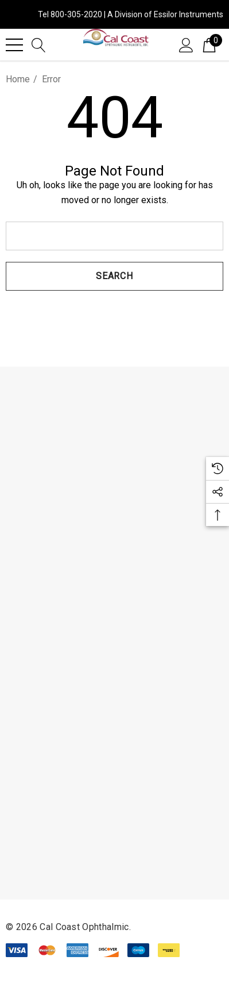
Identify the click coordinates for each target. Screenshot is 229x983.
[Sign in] (186, 44)
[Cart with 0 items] (209, 44)
